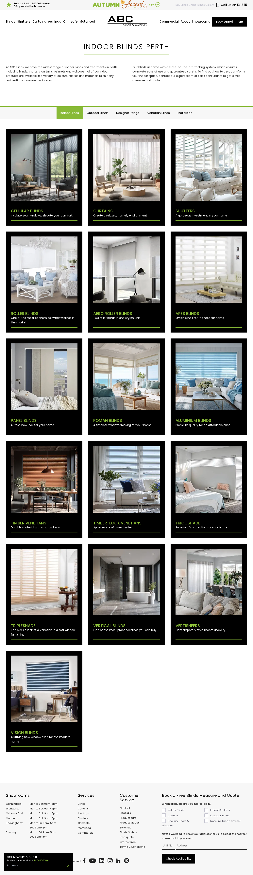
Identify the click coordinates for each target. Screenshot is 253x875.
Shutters (23, 21)
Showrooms (201, 21)
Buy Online (186, 5)
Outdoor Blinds (97, 113)
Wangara (12, 808)
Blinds (10, 21)
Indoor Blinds (69, 113)
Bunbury (11, 832)
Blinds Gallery (205, 5)
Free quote (127, 837)
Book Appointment (229, 22)
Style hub (125, 827)
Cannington (13, 804)
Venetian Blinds (158, 113)
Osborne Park (15, 813)
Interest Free (128, 842)
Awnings (54, 21)
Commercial (169, 21)
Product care (128, 818)
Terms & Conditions (132, 847)
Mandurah (12, 818)
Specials (125, 813)
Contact (125, 808)
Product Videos (130, 822)
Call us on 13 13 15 (231, 5)
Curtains (39, 21)
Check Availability (178, 859)
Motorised (87, 21)
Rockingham (14, 823)
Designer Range (127, 113)
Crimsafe (70, 21)
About (185, 21)
